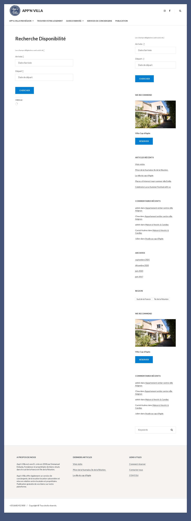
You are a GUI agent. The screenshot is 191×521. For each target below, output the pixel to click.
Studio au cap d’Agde (154, 238)
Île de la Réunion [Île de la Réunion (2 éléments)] (161, 299)
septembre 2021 (142, 259)
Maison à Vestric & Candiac (157, 224)
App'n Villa (32, 10)
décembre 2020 (142, 265)
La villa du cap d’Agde (144, 175)
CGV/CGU (133, 475)
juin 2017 (139, 276)
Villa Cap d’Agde (142, 133)
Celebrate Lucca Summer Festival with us (153, 187)
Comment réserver (137, 464)
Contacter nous (136, 470)
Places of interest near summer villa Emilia (153, 181)
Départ (19, 71)
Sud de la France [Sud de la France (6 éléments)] (144, 299)
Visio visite (140, 164)
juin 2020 (139, 271)
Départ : (139, 58)
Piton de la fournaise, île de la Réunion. (151, 170)
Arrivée (19, 56)
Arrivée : (140, 44)
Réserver (144, 141)
